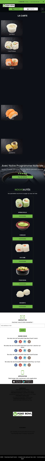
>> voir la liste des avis (34, 1)
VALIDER (22, 330)
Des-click (33, 457)
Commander (22, 216)
